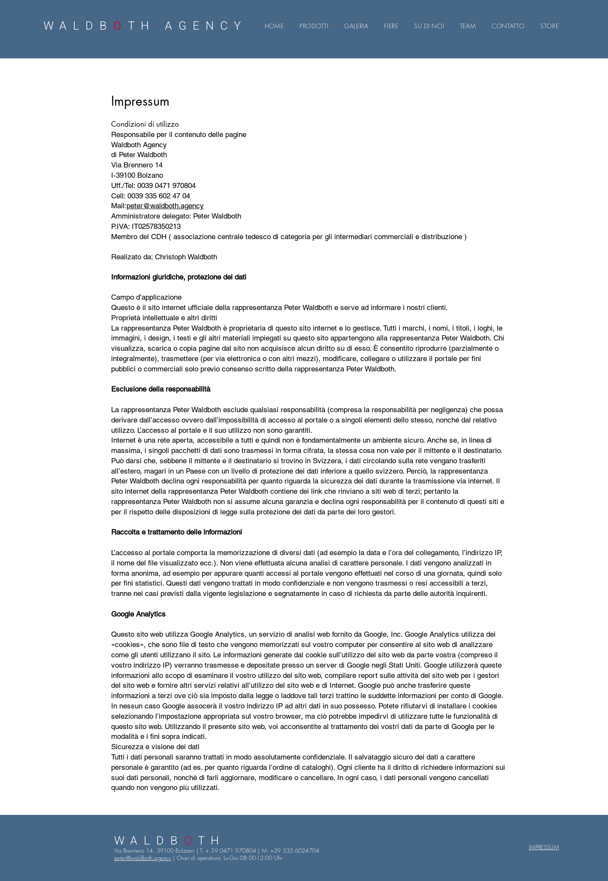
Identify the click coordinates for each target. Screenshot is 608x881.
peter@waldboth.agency (165, 205)
